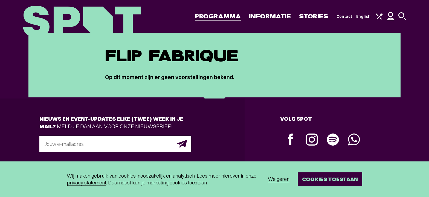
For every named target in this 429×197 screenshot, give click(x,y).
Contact (344, 16)
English (363, 16)
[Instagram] (311, 140)
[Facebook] (290, 140)
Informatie (270, 16)
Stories (313, 16)
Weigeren (278, 179)
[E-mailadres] (115, 144)
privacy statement (86, 182)
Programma (218, 16)
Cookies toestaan (330, 179)
